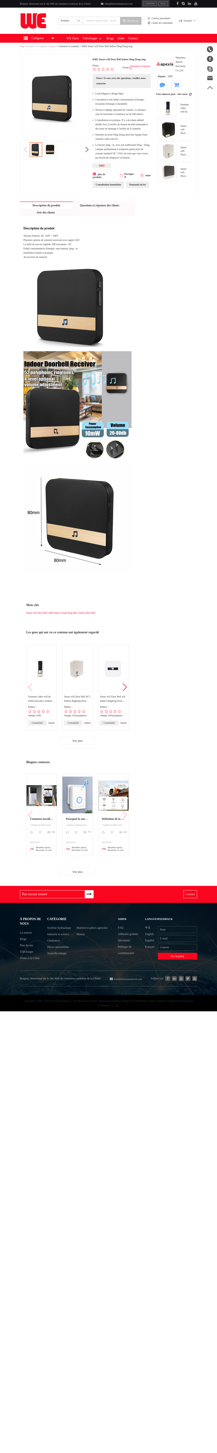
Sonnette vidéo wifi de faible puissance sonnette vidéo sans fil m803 (40, 699)
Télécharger (91, 38)
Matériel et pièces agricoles (87, 932)
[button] (124, 687)
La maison (26, 934)
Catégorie (56, 919)
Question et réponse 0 (140, 67)
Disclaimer (124, 940)
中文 (148, 927)
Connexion (150, 3)
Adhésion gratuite (128, 934)
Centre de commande (160, 23)
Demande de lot (137, 184)
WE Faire (72, 38)
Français (187, 20)
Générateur (53, 947)
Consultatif (37, 723)
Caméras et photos (48, 46)
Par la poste (177, 956)
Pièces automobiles (58, 954)
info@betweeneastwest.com (116, 3)
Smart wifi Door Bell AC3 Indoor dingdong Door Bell (77, 699)
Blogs (110, 38)
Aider (121, 38)
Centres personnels (159, 18)
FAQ (120, 927)
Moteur (81, 941)
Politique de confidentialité (126, 950)
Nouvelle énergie (57, 960)
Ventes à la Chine (30, 959)
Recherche (131, 20)
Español (149, 940)
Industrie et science (58, 941)
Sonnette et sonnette (69, 46)
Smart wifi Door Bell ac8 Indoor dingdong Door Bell (112, 699)
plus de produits (99, 176)
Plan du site (26, 946)
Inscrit (163, 3)
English (149, 934)
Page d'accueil (27, 46)
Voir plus (77, 740)
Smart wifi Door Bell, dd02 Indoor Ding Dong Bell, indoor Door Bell (60, 613)
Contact (133, 38)
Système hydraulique (54, 932)
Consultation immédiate (108, 184)
